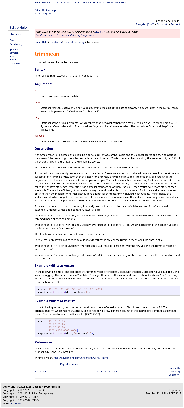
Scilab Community (93, 2)
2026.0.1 (100, 31)
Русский (175, 24)
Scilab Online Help (45, 10)
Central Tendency (16, 42)
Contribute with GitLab (67, 2)
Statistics (15, 34)
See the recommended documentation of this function (65, 35)
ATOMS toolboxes (116, 2)
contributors (15, 403)
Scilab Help (18, 27)
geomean (14, 49)
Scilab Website (43, 2)
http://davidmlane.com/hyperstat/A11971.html (81, 357)
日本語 (151, 24)
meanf (13, 59)
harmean (14, 52)
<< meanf (40, 371)
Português (163, 24)
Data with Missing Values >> (174, 371)
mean (12, 56)
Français (140, 24)
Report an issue (69, 364)
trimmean (15, 62)
